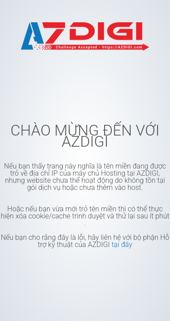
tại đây (122, 244)
